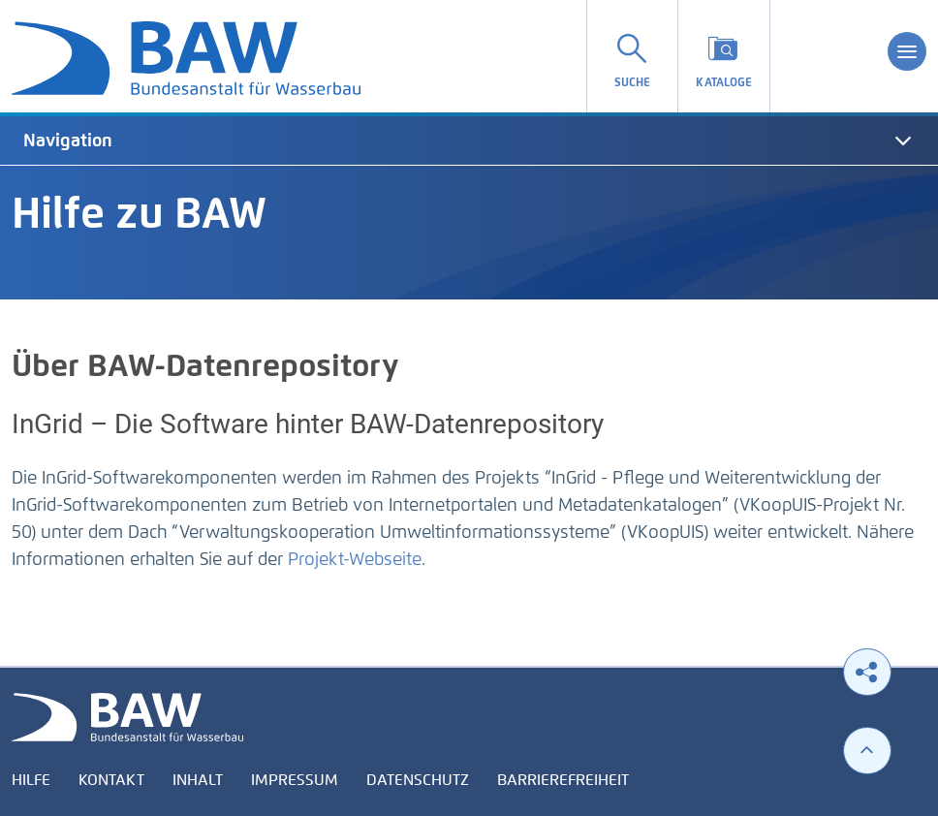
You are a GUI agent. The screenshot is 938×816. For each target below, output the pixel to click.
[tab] (469, 140)
